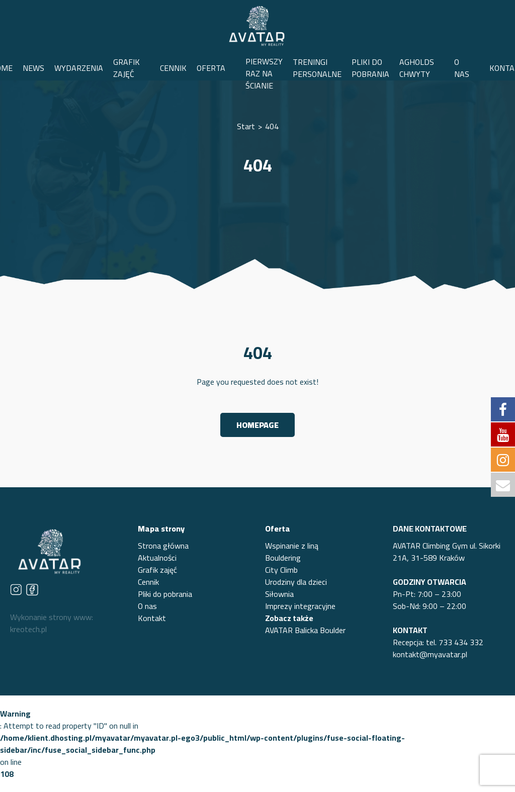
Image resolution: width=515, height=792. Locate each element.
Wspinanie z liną (291, 546)
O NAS (461, 67)
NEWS (33, 67)
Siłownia (279, 594)
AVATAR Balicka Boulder (305, 630)
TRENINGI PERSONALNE (317, 67)
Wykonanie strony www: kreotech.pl (51, 623)
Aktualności (157, 558)
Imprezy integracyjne (300, 606)
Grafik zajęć (157, 570)
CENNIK (173, 67)
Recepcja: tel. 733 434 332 (438, 642)
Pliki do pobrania (165, 594)
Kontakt (152, 618)
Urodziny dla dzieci (296, 582)
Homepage (257, 424)
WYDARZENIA (78, 67)
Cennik (148, 582)
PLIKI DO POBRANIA (370, 67)
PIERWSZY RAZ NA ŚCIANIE (264, 73)
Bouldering (283, 558)
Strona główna (163, 546)
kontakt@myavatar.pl (430, 654)
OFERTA (211, 67)
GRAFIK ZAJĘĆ (126, 67)
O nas (147, 606)
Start (246, 126)
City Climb (281, 570)
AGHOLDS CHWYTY (416, 67)
